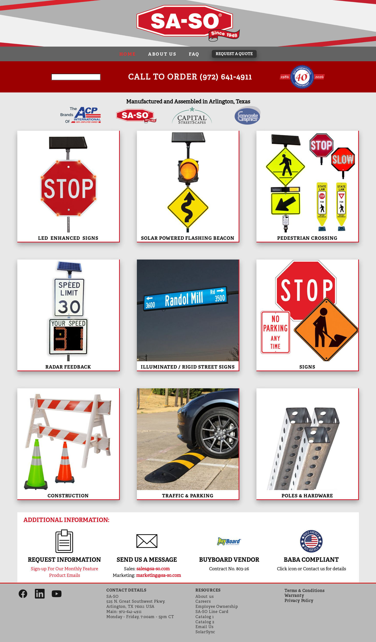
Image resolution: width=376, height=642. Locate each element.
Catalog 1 (204, 616)
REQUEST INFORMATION (64, 559)
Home (127, 54)
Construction (68, 496)
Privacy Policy (299, 600)
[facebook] (23, 594)
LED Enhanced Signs (68, 238)
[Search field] (76, 77)
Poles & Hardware (307, 496)
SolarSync (205, 631)
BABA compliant (311, 559)
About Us (162, 54)
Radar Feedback (68, 367)
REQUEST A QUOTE (234, 53)
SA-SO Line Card (212, 611)
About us (204, 596)
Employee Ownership (216, 606)
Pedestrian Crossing (307, 238)
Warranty (294, 595)
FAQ (194, 54)
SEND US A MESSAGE (147, 559)
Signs (307, 367)
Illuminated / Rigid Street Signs (187, 367)
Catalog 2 (204, 621)
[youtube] (56, 594)
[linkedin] (40, 594)
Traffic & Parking (187, 496)
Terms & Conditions (304, 590)
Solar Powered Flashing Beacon (187, 238)
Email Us (204, 626)
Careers (203, 601)
